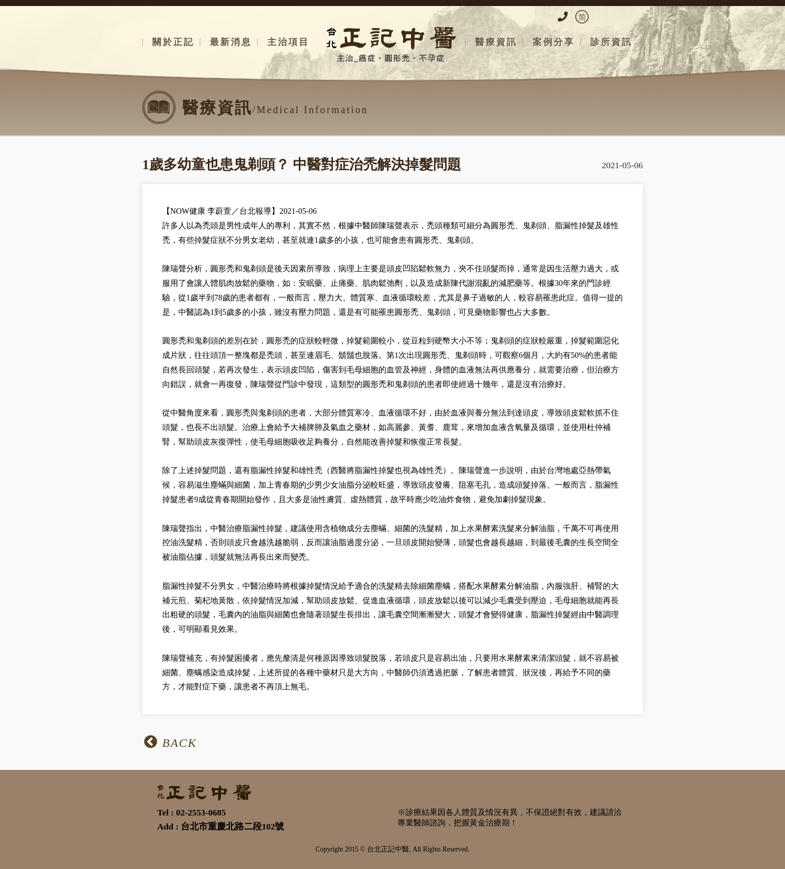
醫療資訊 (496, 42)
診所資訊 (611, 42)
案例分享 (554, 42)
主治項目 (288, 42)
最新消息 (231, 42)
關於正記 (173, 42)
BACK (170, 741)
